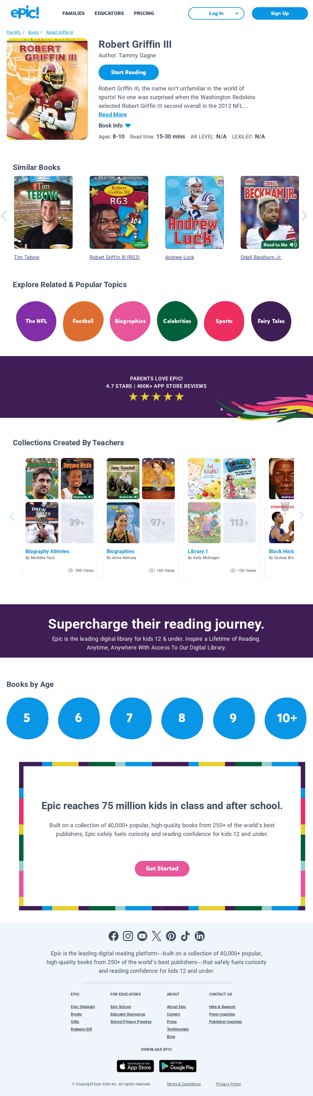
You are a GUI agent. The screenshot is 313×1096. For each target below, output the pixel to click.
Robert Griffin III (59, 32)
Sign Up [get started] (280, 13)
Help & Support (222, 1007)
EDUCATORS (109, 13)
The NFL (14, 32)
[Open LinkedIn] (200, 936)
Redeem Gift (81, 1029)
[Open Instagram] (128, 936)
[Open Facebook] (114, 936)
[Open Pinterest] (171, 936)
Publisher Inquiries (225, 1022)
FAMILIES (73, 13)
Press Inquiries (222, 1014)
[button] (60, 516)
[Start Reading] (129, 72)
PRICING (144, 13)
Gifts (75, 1022)
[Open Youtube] (142, 936)
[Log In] (216, 13)
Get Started (162, 868)
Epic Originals (83, 1007)
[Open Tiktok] (185, 936)
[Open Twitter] (157, 936)
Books (33, 32)
